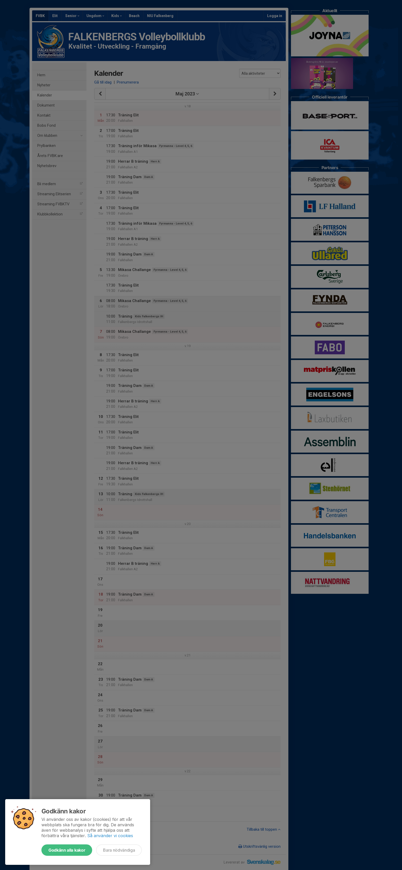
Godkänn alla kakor (66, 850)
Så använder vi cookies (110, 835)
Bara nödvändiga (119, 850)
